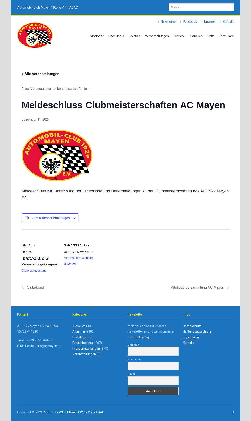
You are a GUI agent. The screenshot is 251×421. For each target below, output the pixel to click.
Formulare (226, 36)
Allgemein (79, 331)
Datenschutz (192, 326)
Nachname (134, 359)
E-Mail (131, 374)
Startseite (97, 36)
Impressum (191, 337)
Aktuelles (196, 36)
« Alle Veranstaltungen (40, 74)
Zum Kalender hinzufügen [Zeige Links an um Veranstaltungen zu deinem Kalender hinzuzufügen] (51, 218)
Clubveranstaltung (34, 270)
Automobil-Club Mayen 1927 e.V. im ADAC (47, 8)
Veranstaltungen (157, 36)
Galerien (135, 36)
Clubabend (35, 287)
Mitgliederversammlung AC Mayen (197, 287)
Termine (179, 36)
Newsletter (166, 21)
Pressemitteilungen (86, 348)
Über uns (116, 36)
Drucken (208, 21)
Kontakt (226, 21)
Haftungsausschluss (197, 331)
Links (211, 36)
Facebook (188, 21)
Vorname (133, 345)
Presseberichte (83, 343)
